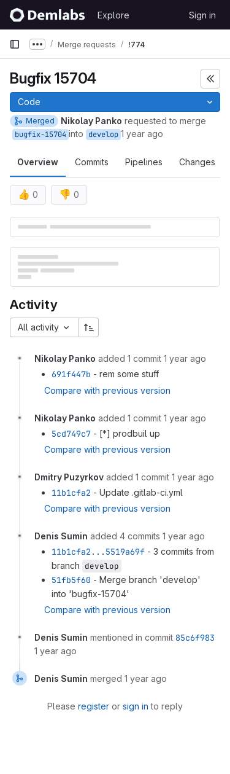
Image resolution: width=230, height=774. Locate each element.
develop (103, 134)
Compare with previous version (107, 390)
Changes (197, 162)
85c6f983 (195, 637)
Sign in (202, 15)
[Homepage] (47, 15)
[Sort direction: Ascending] (89, 327)
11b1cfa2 (71, 492)
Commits (92, 162)
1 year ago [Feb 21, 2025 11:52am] (142, 133)
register (93, 706)
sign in (135, 706)
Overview (37, 162)
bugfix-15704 (40, 134)
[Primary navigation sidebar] (15, 44)
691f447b (71, 374)
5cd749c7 (71, 433)
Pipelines (144, 162)
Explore (113, 15)
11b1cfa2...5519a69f (98, 551)
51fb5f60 (71, 579)
